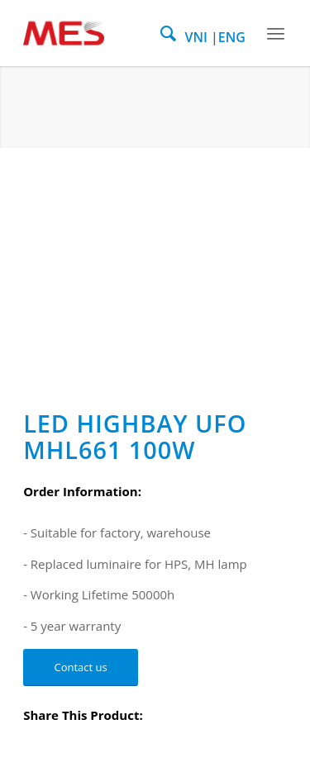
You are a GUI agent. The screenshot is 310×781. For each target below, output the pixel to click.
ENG (232, 37)
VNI (195, 37)
